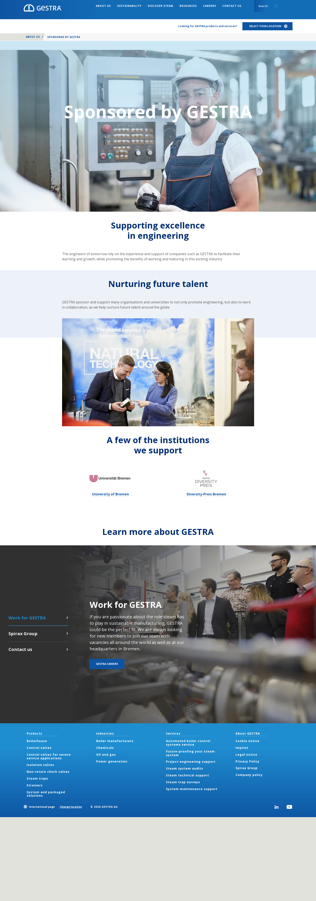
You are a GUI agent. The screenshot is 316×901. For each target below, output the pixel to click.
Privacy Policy (247, 761)
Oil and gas (106, 755)
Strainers (35, 785)
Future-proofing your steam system (190, 753)
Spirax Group (247, 768)
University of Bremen (110, 494)
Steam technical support (187, 775)
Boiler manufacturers (115, 741)
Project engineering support (191, 762)
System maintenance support (191, 789)
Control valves (39, 748)
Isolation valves (40, 765)
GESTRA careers (67, 618)
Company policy (249, 775)
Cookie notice (247, 741)
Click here (67, 633)
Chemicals (105, 748)
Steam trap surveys (183, 782)
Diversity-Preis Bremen (206, 494)
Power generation (111, 761)
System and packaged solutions (46, 794)
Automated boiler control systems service (188, 743)
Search (276, 6)
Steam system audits (184, 768)
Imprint (242, 748)
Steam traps (37, 778)
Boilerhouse (37, 741)
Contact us (67, 649)
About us (33, 37)
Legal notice (246, 755)
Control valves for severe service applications (49, 756)
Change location (71, 807)
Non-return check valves (48, 772)
